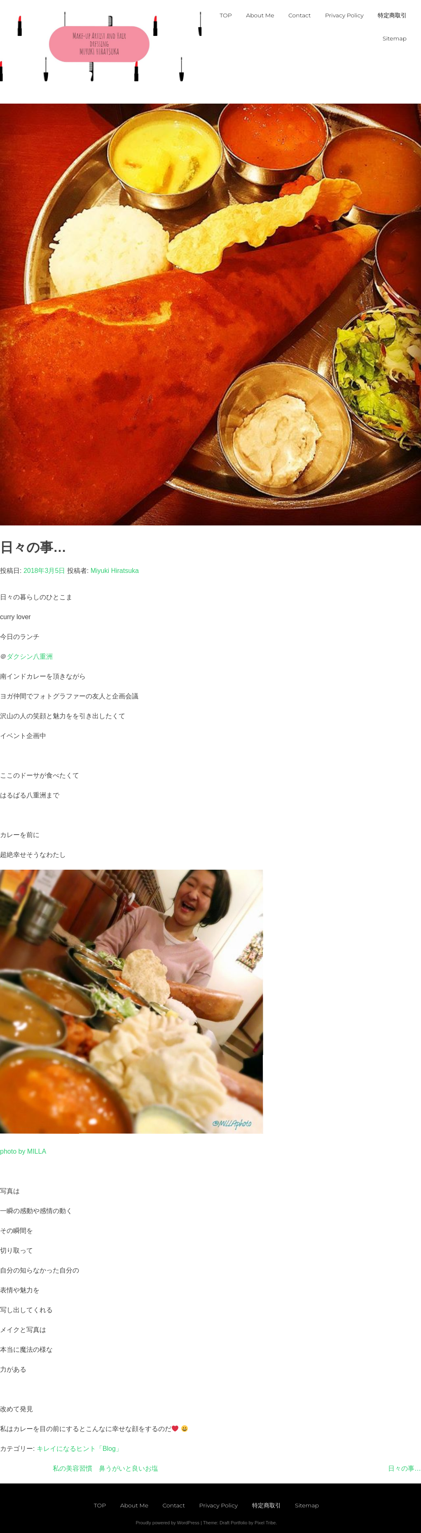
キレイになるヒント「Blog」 (79, 1448)
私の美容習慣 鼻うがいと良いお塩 (105, 1468)
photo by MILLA (23, 1151)
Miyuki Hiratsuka (115, 570)
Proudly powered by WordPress (167, 1522)
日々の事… (404, 1468)
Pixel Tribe (265, 1522)
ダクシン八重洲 (30, 656)
